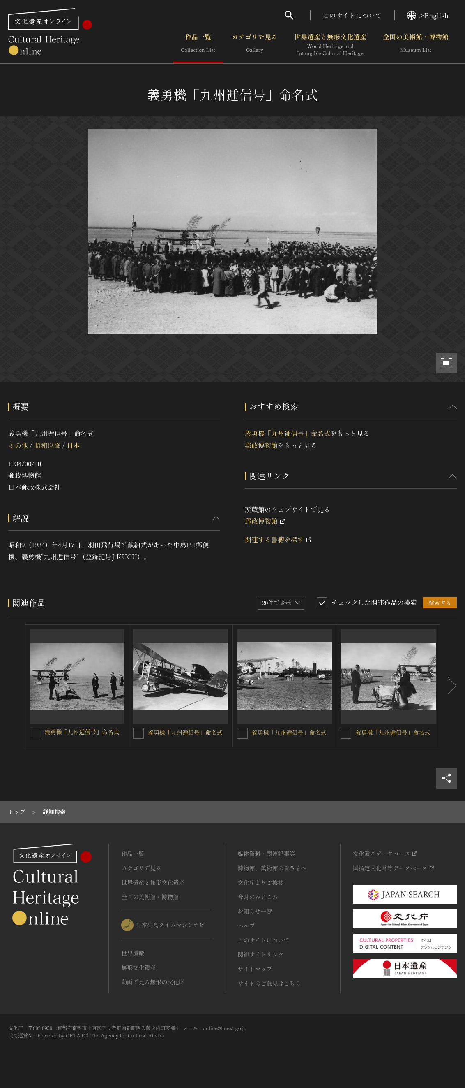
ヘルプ (246, 925)
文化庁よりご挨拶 (260, 882)
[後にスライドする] (448, 686)
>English (428, 15)
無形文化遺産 (138, 967)
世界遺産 (132, 953)
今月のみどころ (257, 897)
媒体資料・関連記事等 (266, 853)
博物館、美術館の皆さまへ (271, 868)
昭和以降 (47, 445)
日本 (73, 445)
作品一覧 (198, 45)
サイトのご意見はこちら (269, 983)
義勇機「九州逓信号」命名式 (287, 433)
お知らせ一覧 (254, 911)
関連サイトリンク (260, 954)
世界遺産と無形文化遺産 (330, 45)
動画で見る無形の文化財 (152, 982)
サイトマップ (254, 969)
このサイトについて (352, 15)
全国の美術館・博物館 (416, 45)
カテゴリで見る (255, 45)
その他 (18, 445)
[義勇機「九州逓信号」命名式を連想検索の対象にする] (35, 733)
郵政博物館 (261, 445)
